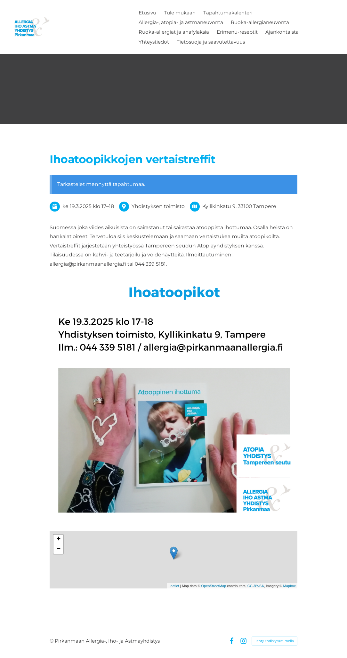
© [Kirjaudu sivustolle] (52, 641)
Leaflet (173, 586)
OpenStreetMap (213, 586)
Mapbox (289, 586)
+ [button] (58, 539)
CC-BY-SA (255, 586)
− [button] (58, 549)
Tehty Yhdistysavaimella (274, 641)
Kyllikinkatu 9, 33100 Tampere (239, 206)
